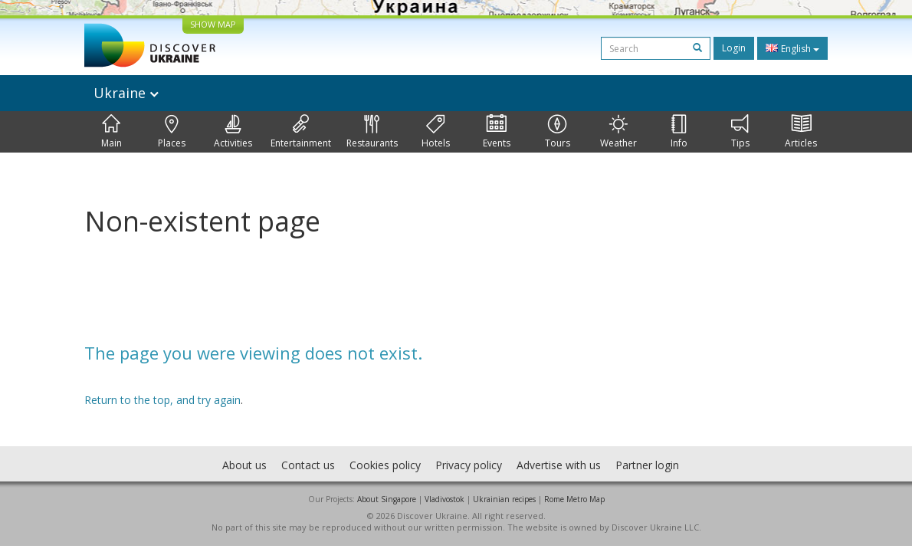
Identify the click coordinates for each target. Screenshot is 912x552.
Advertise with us (559, 465)
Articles (801, 132)
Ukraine (126, 93)
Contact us (308, 465)
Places (171, 132)
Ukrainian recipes (504, 499)
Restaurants (372, 132)
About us (244, 465)
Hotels (436, 132)
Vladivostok (444, 499)
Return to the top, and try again (162, 400)
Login (734, 47)
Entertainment (301, 132)
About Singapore (386, 499)
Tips (740, 132)
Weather (618, 132)
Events (496, 132)
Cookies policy (385, 465)
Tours (557, 132)
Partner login (647, 465)
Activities (233, 132)
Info (679, 132)
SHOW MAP (213, 24)
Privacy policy (468, 465)
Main (111, 132)
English (792, 48)
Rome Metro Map (574, 499)
